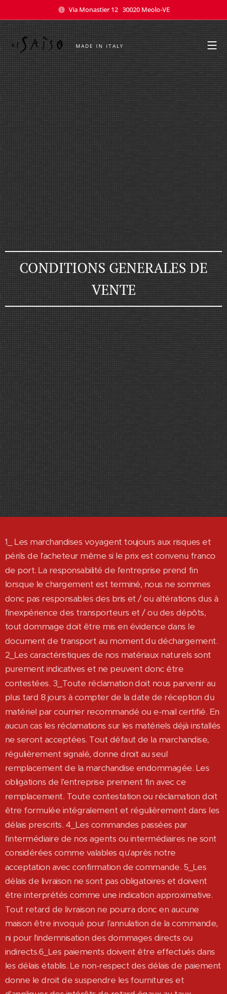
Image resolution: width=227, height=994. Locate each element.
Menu (212, 45)
